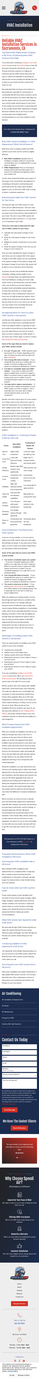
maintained (11, 357)
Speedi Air (20, 65)
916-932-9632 (19, 1323)
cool (26, 219)
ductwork (5, 277)
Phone (5, 1057)
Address (5, 1069)
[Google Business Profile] (24, 1361)
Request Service (19, 1304)
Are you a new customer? (11, 1074)
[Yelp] (15, 1361)
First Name (6, 1046)
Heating (19, 1290)
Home (19, 1284)
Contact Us (19, 1297)
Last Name (6, 1051)
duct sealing (25, 711)
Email (4, 1063)
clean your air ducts (16, 586)
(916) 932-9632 (21, 839)
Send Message (9, 1110)
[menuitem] (19, 1001)
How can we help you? (10, 1080)
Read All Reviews (19, 1128)
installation (26, 842)
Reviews (19, 1294)
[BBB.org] (19, 1361)
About (19, 1287)
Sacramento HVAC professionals (16, 339)
